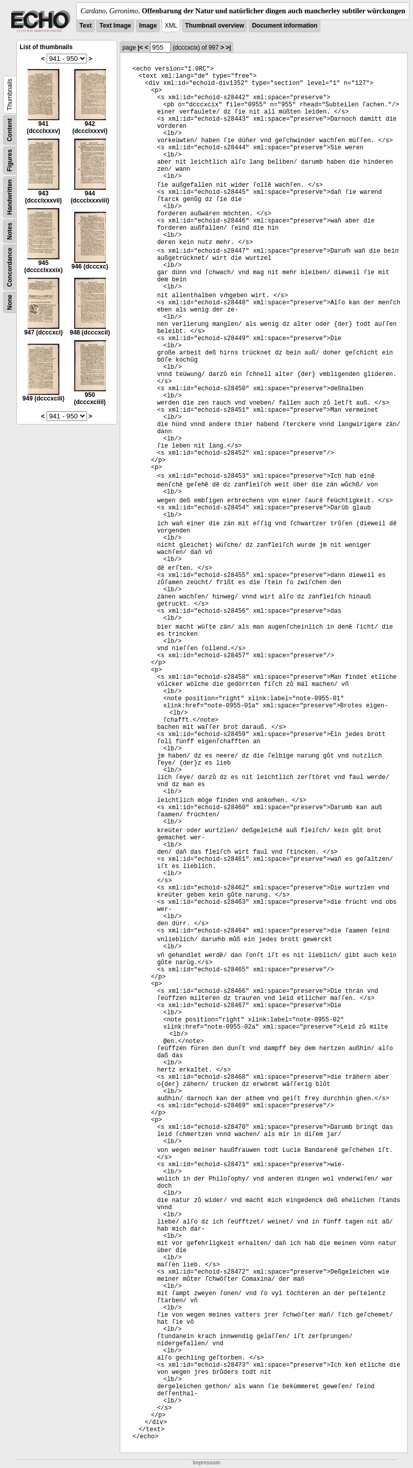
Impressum (206, 1462)
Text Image (115, 25)
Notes (9, 231)
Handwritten (9, 197)
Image (148, 25)
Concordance (9, 267)
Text (85, 25)
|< (140, 47)
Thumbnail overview (214, 25)
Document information (284, 25)
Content (9, 129)
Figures (9, 160)
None (9, 302)
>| (228, 47)
